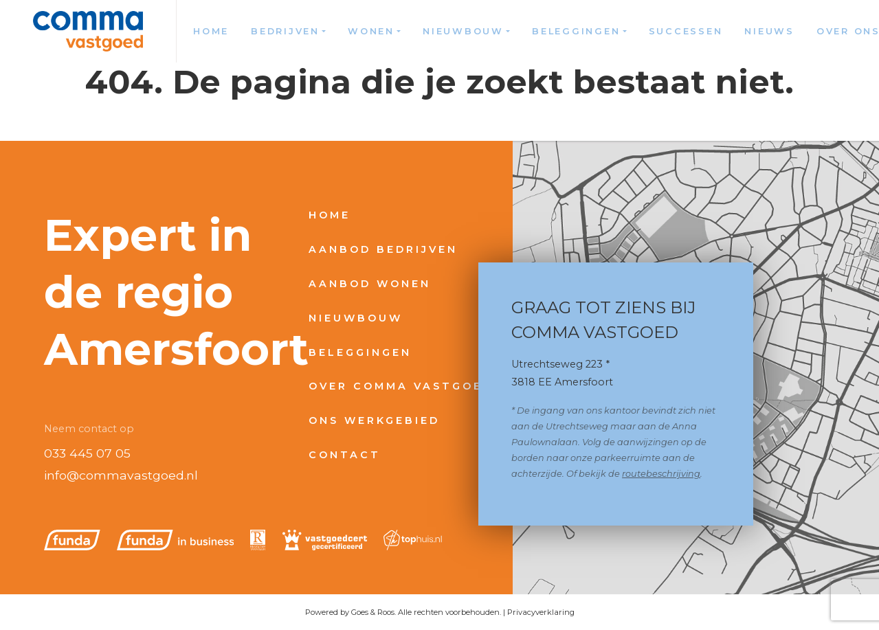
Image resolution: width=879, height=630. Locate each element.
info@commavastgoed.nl (121, 475)
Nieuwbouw (463, 31)
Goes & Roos (372, 612)
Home (211, 31)
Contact (345, 455)
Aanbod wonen (370, 284)
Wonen (371, 31)
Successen (686, 31)
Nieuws (769, 31)
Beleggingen (576, 31)
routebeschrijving (661, 474)
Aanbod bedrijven (383, 249)
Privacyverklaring (541, 612)
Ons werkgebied (374, 420)
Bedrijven (285, 31)
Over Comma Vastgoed (401, 386)
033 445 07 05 (87, 453)
